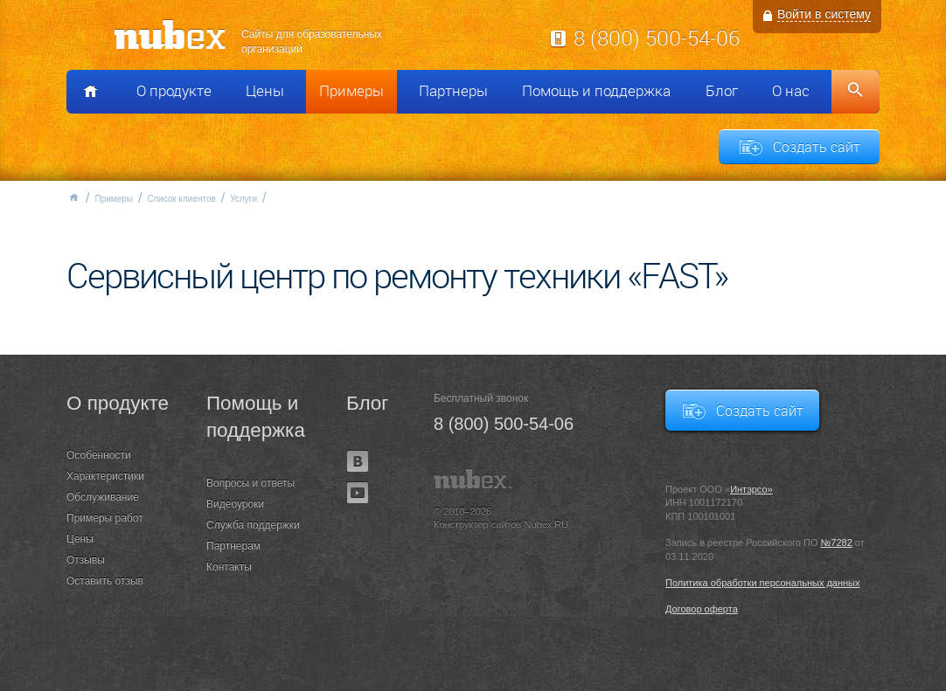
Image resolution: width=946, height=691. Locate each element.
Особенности (98, 455)
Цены (265, 90)
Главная (73, 197)
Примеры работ (104, 518)
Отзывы (85, 560)
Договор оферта (701, 609)
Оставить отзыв (104, 581)
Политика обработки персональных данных (762, 582)
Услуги (243, 199)
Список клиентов (181, 199)
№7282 (836, 542)
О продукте (174, 90)
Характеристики (105, 476)
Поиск (855, 92)
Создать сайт (816, 146)
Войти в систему (824, 14)
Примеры (351, 90)
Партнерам (233, 546)
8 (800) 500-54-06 (657, 38)
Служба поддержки (253, 525)
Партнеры (453, 90)
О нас (791, 90)
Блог (722, 90)
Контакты (229, 567)
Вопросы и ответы (250, 483)
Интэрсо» (751, 489)
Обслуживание (102, 497)
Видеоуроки (235, 504)
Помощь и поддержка (596, 90)
